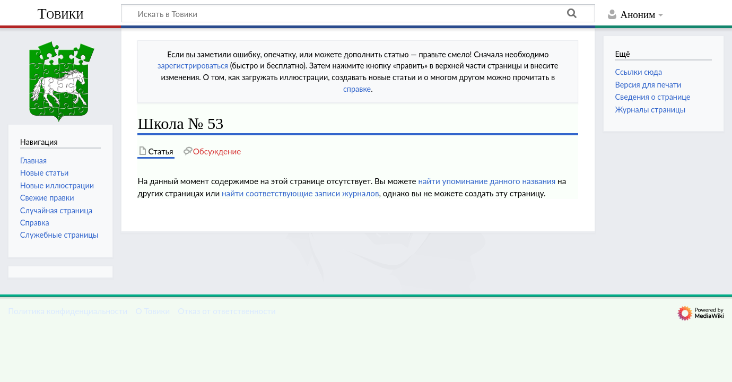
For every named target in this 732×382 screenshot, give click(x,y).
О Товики (152, 311)
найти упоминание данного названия (486, 181)
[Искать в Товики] (358, 13)
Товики (60, 13)
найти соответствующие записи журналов (300, 193)
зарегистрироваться (193, 65)
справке (357, 88)
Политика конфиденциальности (67, 311)
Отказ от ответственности (226, 311)
